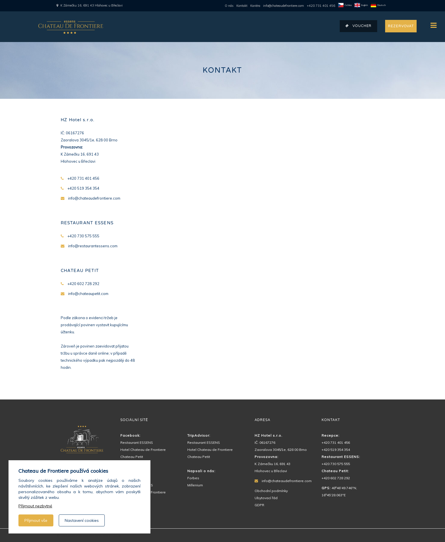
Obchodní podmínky (271, 491)
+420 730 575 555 (336, 464)
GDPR (259, 505)
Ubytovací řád (266, 498)
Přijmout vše (35, 520)
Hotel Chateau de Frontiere (143, 449)
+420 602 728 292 (336, 478)
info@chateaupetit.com (88, 293)
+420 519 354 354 (336, 449)
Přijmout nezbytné (35, 505)
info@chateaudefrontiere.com (283, 6)
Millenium (195, 485)
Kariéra (255, 6)
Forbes (193, 478)
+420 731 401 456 (321, 6)
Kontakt (241, 6)
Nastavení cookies (82, 520)
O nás (229, 6)
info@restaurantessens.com (92, 246)
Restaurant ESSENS (136, 442)
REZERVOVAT (401, 26)
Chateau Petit (131, 457)
